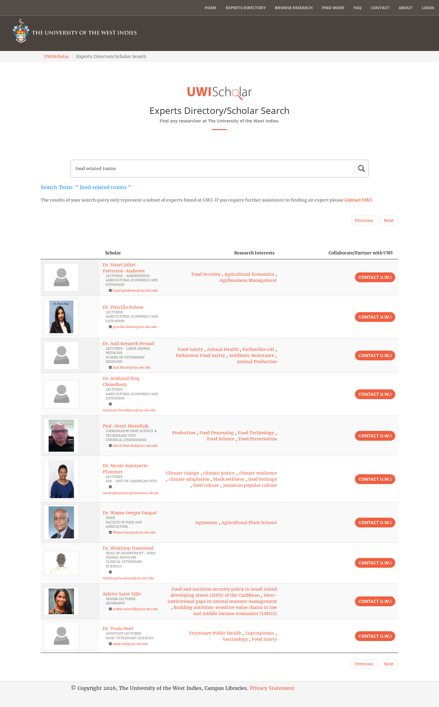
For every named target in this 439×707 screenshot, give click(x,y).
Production (183, 432)
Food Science (220, 439)
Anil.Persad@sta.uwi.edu (131, 368)
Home (210, 7)
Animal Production (257, 361)
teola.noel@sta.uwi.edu (130, 644)
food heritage (262, 479)
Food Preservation (257, 439)
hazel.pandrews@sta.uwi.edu (135, 291)
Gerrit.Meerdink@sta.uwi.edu (135, 446)
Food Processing (216, 432)
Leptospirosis (259, 633)
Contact (380, 7)
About (406, 7)
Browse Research (294, 7)
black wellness (228, 479)
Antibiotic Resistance (251, 355)
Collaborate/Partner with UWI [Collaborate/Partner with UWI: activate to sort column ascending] (361, 253)
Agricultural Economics (249, 274)
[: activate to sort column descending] (70, 253)
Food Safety (190, 349)
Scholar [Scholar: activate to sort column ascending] (113, 253)
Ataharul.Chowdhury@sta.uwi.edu (129, 410)
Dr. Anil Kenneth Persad (128, 343)
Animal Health (222, 349)
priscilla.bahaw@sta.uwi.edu (135, 327)
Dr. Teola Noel (118, 628)
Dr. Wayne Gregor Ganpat (130, 513)
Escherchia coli (258, 349)
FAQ (357, 7)
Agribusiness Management (248, 280)
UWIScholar (56, 56)
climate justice (219, 473)
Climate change (182, 473)
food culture (206, 485)
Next (389, 220)
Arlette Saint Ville (122, 594)
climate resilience (258, 473)
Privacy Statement (272, 688)
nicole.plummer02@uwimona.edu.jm (131, 493)
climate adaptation (189, 479)
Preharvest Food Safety (200, 355)
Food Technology (256, 432)
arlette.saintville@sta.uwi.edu (135, 609)
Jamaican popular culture (250, 485)
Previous (364, 220)
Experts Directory (246, 7)
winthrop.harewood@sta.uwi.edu (128, 578)
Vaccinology (235, 639)
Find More (333, 7)
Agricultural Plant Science (249, 522)
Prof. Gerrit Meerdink (125, 426)
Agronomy (206, 522)
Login (428, 7)
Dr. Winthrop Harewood (128, 548)
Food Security (205, 274)
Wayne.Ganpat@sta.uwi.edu (134, 532)
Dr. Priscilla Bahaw (123, 307)
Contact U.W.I (358, 200)
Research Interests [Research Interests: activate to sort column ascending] (254, 253)
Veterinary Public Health (215, 633)
